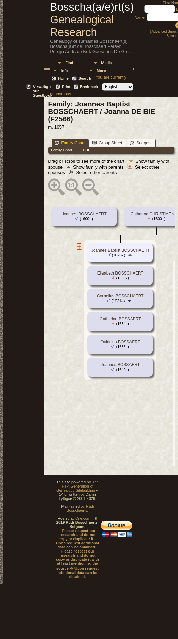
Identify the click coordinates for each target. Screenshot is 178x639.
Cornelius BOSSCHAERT (120, 296)
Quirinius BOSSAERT (120, 342)
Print (66, 87)
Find (69, 63)
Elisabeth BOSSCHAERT (120, 273)
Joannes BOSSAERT (120, 364)
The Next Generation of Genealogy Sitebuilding (77, 486)
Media (106, 63)
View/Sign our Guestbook (42, 87)
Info (64, 71)
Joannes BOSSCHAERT (84, 214)
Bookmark (89, 87)
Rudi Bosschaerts (80, 508)
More (101, 71)
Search (85, 78)
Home (63, 78)
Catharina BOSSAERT (120, 319)
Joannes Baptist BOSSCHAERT (120, 250)
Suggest (140, 142)
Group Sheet (107, 142)
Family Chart (69, 142)
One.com (83, 518)
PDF (87, 150)
